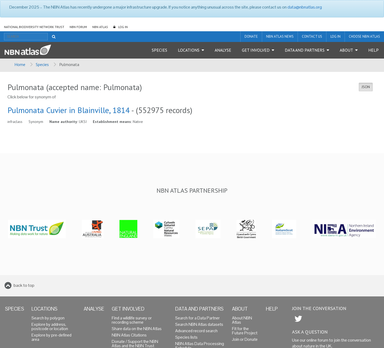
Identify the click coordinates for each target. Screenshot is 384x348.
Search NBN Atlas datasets (199, 324)
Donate (251, 36)
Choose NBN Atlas (364, 36)
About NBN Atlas (242, 320)
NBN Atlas (100, 27)
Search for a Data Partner (197, 318)
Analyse (223, 50)
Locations (188, 50)
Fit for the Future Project (244, 331)
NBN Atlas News (280, 36)
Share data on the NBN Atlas (137, 328)
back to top (24, 285)
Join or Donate (245, 339)
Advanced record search (196, 331)
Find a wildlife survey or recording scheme (132, 320)
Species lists (186, 337)
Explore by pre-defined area (51, 337)
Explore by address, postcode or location (49, 326)
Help (373, 50)
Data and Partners (305, 50)
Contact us (312, 36)
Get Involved (256, 50)
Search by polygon (48, 318)
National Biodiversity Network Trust (34, 27)
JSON (366, 86)
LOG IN (123, 27)
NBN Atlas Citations (129, 335)
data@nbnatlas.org (304, 7)
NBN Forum (78, 27)
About (346, 50)
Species (159, 50)
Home (19, 64)
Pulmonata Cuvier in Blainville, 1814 (68, 110)
